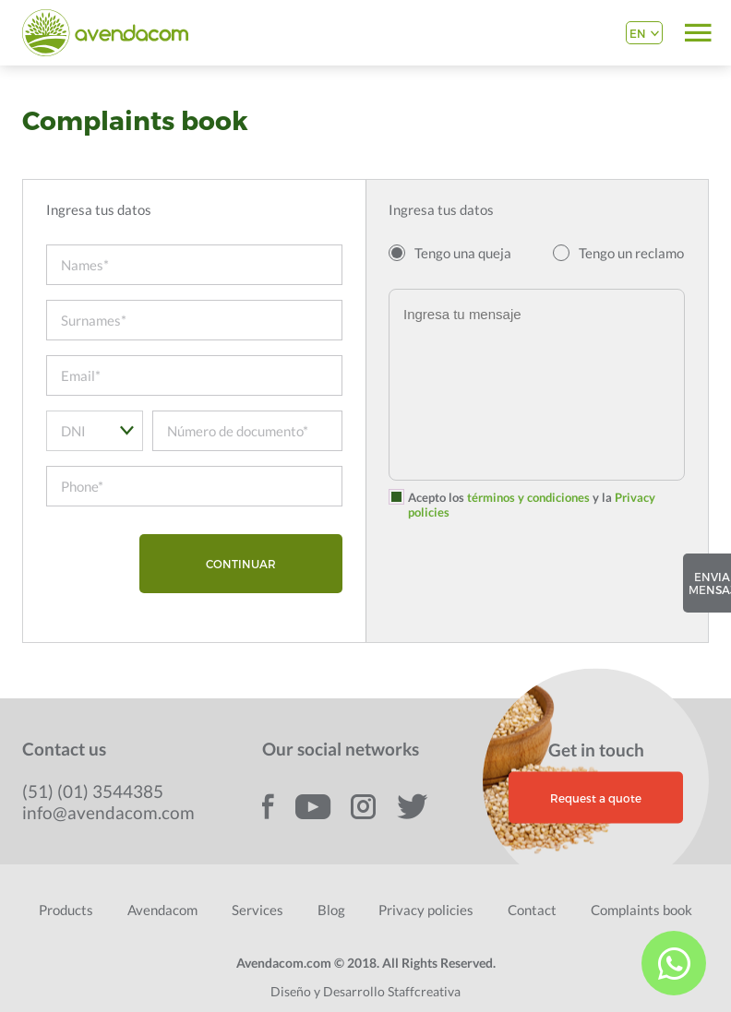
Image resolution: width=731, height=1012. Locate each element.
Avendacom (162, 909)
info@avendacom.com (108, 812)
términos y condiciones (528, 497)
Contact (532, 909)
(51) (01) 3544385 (92, 791)
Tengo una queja (462, 252)
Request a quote (595, 797)
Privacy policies (425, 909)
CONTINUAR (241, 563)
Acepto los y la (531, 504)
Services (257, 909)
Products (66, 909)
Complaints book (641, 909)
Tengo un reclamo (631, 252)
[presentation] (529, 583)
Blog (331, 909)
